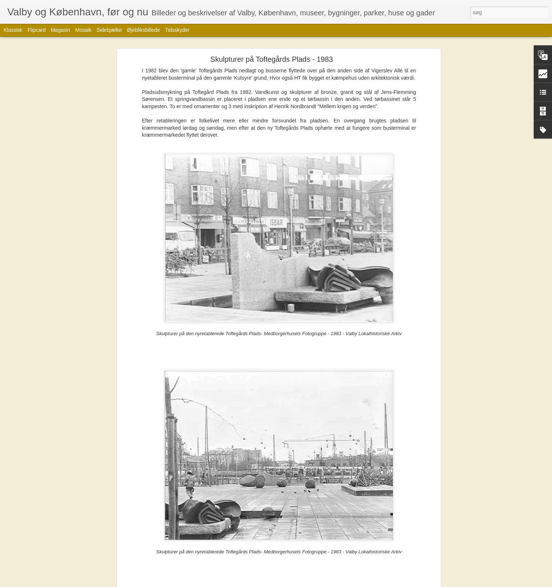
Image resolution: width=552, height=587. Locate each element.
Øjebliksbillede (143, 30)
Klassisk (13, 30)
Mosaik (83, 30)
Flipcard (36, 30)
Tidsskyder (177, 30)
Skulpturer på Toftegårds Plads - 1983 (271, 59)
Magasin (60, 30)
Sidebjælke (109, 30)
